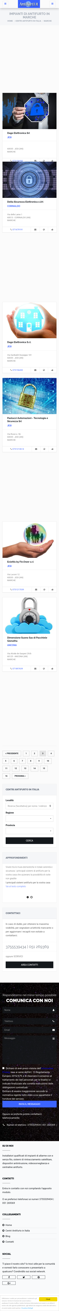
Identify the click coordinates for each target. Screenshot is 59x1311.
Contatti (10, 1241)
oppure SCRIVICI (14, 956)
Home (10, 21)
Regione (10, 812)
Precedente (11, 753)
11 (6, 768)
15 (44, 768)
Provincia (10, 825)
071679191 (17, 229)
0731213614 (18, 449)
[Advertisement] (29, 56)
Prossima (20, 776)
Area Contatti (29, 965)
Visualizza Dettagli (27, 1308)
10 (48, 761)
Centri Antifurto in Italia (28, 21)
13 (25, 768)
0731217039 (18, 589)
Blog (8, 1236)
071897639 (17, 668)
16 (6, 776)
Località (10, 800)
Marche (48, 21)
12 (16, 768)
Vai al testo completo (16, 886)
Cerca (29, 840)
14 (34, 768)
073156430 (17, 161)
